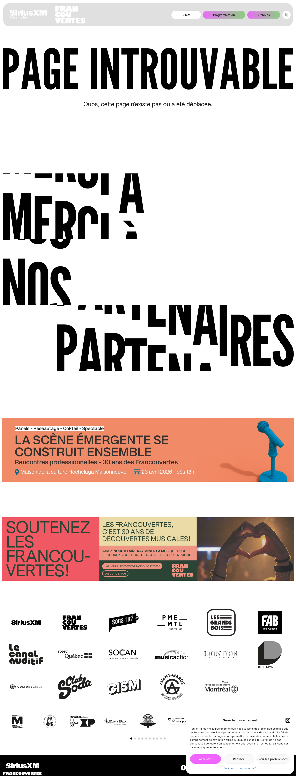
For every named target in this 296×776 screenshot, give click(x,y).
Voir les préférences (273, 759)
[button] (288, 720)
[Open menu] (286, 15)
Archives (264, 15)
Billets (186, 15)
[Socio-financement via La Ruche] (148, 549)
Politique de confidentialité (240, 768)
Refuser (238, 759)
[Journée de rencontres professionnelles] (148, 450)
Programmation (224, 15)
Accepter (205, 759)
